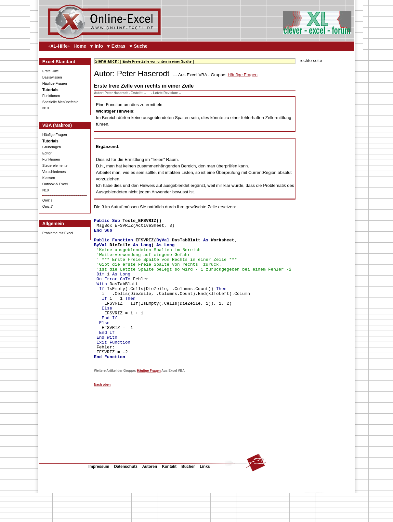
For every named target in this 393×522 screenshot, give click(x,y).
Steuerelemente (55, 165)
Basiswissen (52, 77)
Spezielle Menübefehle (60, 102)
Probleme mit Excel (57, 233)
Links (205, 495)
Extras (118, 46)
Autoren (149, 495)
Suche (141, 46)
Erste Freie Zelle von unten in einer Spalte (157, 61)
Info (99, 46)
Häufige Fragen (54, 83)
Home (79, 46)
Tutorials (50, 90)
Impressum (98, 495)
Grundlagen (51, 147)
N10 (45, 108)
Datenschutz (125, 495)
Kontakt (169, 495)
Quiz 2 (47, 206)
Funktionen (51, 96)
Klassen (48, 178)
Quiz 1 (47, 200)
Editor (47, 153)
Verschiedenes (54, 172)
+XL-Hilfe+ (59, 46)
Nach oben (102, 414)
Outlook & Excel (55, 184)
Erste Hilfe (50, 71)
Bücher (188, 495)
